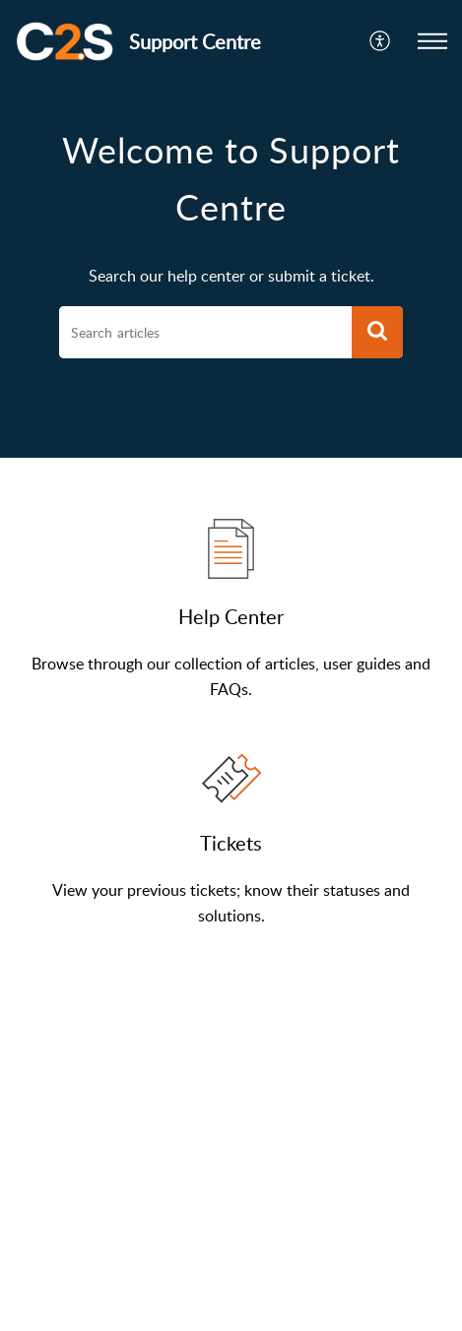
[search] (205, 332)
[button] (381, 41)
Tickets (231, 842)
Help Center (231, 616)
